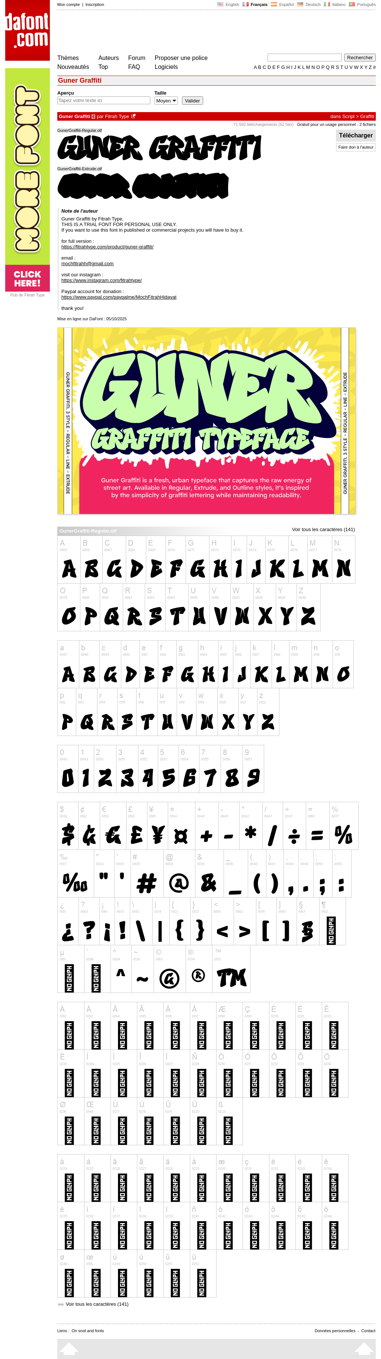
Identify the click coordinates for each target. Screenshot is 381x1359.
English (228, 4)
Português (362, 4)
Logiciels (166, 67)
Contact (368, 1330)
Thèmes (68, 58)
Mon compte (68, 4)
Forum (136, 58)
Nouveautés (73, 67)
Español (282, 4)
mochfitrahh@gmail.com (87, 263)
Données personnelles (335, 1330)
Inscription (95, 4)
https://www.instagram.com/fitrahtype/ (101, 280)
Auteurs (108, 58)
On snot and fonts (88, 1330)
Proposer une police (181, 58)
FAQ (134, 67)
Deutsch (309, 4)
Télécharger (356, 135)
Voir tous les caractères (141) (323, 529)
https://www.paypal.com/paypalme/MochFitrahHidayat (118, 297)
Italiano (335, 4)
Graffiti (367, 116)
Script (348, 116)
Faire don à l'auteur (355, 147)
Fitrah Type (117, 116)
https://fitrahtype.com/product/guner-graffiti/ (107, 247)
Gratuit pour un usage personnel (326, 124)
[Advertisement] (192, 33)
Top (103, 67)
